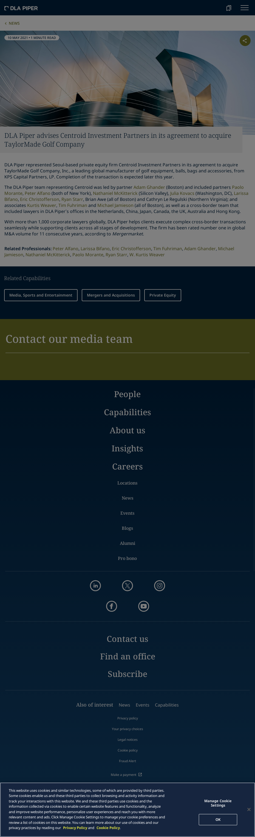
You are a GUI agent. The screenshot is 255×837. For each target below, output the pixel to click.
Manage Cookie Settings (218, 803)
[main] (127, 809)
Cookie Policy (108, 827)
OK (218, 819)
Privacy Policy (75, 827)
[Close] (249, 810)
